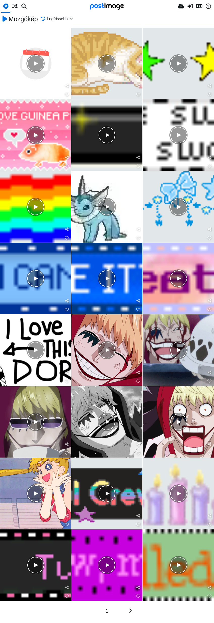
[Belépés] (190, 6)
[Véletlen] (15, 6)
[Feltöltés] (181, 6)
